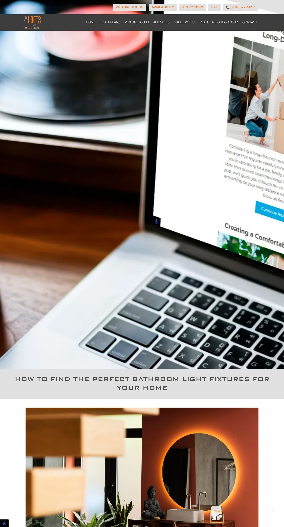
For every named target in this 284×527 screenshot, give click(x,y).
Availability (163, 7)
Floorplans (110, 22)
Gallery (181, 22)
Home (90, 22)
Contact (249, 22)
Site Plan (200, 22)
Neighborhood (225, 22)
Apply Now (192, 7)
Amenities (161, 22)
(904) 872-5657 (240, 7)
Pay (214, 7)
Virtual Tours (129, 7)
